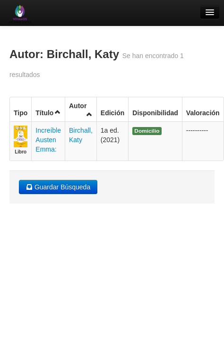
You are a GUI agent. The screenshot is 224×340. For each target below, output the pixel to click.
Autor (81, 110)
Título (48, 113)
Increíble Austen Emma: (48, 140)
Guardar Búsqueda (58, 187)
